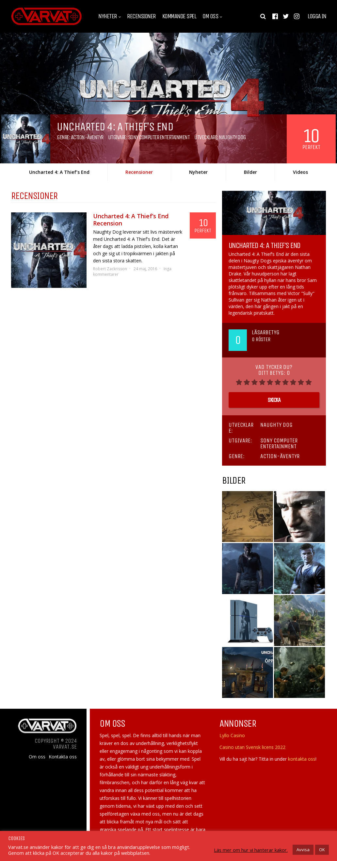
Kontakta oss (63, 756)
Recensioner (141, 16)
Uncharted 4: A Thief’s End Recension (130, 219)
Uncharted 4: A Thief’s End (59, 172)
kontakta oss (301, 759)
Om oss (210, 16)
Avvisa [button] (303, 850)
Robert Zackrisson (110, 269)
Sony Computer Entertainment (159, 137)
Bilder (250, 172)
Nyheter (107, 16)
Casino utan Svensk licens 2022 (252, 747)
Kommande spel (179, 16)
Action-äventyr (87, 137)
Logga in (317, 16)
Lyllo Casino (232, 735)
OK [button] (322, 850)
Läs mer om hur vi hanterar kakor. (251, 850)
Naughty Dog (232, 137)
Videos (300, 172)
